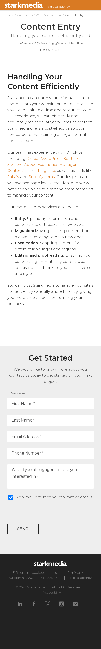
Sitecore (14, 164)
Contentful (17, 170)
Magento (46, 170)
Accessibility (52, 592)
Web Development (49, 15)
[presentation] (62, 516)
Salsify (13, 177)
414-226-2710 (50, 578)
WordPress (51, 158)
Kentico (70, 158)
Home (9, 15)
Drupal (33, 158)
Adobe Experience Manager (50, 164)
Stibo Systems (42, 177)
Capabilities (25, 15)
